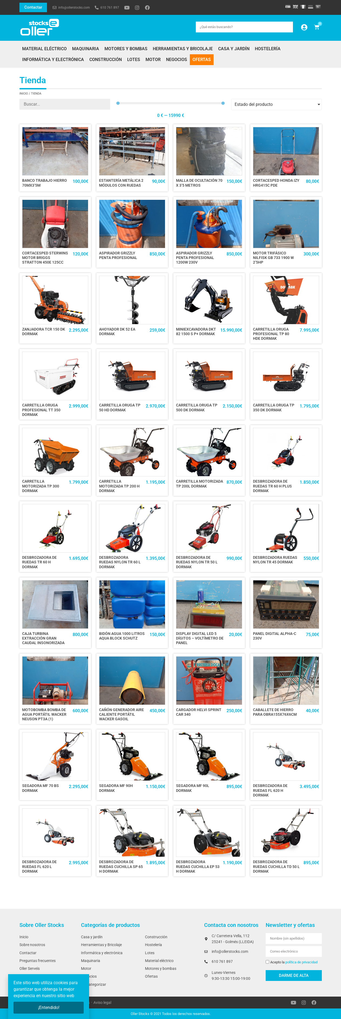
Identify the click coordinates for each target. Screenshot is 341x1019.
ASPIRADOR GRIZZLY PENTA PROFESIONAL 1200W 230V (195, 258)
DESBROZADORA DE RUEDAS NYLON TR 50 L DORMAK (197, 562)
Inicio (23, 93)
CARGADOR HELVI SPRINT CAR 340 (198, 712)
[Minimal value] (170, 103)
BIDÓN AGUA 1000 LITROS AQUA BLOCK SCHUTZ (122, 636)
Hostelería (268, 48)
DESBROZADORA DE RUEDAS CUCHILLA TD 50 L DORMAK (276, 867)
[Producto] (64, 104)
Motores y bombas (125, 48)
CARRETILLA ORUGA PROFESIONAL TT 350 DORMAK (41, 410)
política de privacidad (301, 962)
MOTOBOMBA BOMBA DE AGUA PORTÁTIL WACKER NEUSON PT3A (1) (44, 715)
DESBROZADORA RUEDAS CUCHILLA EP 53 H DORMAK (198, 867)
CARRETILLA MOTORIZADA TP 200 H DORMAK (119, 486)
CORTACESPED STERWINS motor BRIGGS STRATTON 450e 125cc (45, 258)
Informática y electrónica (53, 59)
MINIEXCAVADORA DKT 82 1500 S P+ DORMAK (196, 331)
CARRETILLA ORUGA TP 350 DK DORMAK (273, 407)
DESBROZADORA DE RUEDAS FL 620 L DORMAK (39, 867)
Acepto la (294, 962)
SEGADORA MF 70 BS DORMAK (40, 788)
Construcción (105, 59)
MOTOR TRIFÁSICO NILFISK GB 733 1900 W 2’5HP (273, 258)
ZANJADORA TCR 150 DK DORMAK (43, 331)
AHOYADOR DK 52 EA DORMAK (117, 331)
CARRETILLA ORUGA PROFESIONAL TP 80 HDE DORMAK (271, 334)
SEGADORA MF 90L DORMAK (192, 788)
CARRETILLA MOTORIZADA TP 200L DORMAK (199, 483)
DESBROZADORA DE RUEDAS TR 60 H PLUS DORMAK (272, 486)
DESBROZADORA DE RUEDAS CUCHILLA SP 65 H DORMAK (121, 867)
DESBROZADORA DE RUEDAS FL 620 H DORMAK (270, 790)
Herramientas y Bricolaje (183, 48)
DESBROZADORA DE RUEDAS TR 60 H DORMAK (39, 562)
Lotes (133, 59)
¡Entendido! (48, 1007)
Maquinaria (85, 48)
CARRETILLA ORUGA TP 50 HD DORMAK (119, 407)
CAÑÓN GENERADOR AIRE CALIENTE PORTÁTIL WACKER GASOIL (121, 715)
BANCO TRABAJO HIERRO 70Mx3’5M (44, 182)
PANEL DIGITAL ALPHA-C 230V (274, 636)
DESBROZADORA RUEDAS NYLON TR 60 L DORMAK (120, 562)
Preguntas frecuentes (37, 961)
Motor (153, 59)
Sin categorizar (93, 984)
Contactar (27, 953)
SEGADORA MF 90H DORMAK (116, 788)
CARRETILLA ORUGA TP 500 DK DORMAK (196, 407)
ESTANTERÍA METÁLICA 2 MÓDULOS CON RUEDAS (121, 182)
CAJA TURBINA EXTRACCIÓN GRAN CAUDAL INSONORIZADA (43, 638)
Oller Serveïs (29, 968)
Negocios (176, 59)
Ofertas (202, 59)
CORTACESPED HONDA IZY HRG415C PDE (276, 182)
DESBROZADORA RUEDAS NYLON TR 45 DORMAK (275, 559)
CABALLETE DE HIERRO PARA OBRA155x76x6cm (275, 712)
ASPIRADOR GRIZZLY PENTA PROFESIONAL (118, 255)
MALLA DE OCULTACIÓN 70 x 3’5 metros (199, 182)
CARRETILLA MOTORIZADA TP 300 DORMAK (40, 486)
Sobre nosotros (32, 945)
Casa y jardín (233, 48)
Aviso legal (102, 1002)
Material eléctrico (44, 48)
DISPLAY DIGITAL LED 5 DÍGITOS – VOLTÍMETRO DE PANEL (200, 638)
